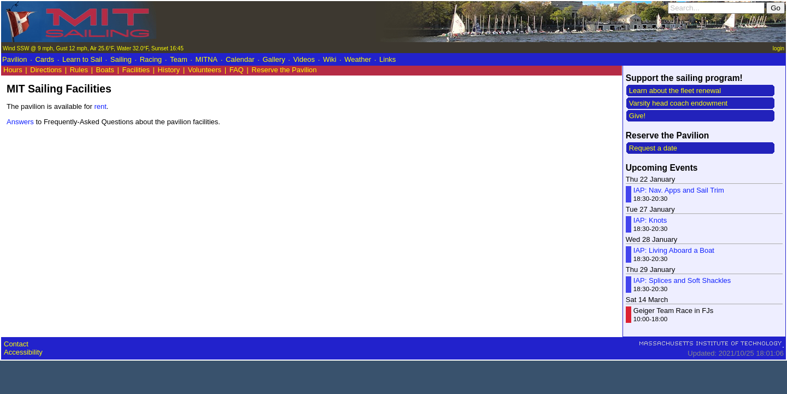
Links (387, 59)
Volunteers (204, 70)
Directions (46, 70)
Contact (16, 344)
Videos (304, 59)
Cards (44, 59)
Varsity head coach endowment (678, 103)
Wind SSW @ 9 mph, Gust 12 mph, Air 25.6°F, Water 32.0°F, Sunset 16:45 (93, 48)
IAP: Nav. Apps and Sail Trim (678, 190)
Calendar (240, 59)
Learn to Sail (82, 59)
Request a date (653, 148)
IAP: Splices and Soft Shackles (682, 280)
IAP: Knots (650, 220)
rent (100, 106)
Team (178, 59)
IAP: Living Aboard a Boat (673, 250)
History (169, 70)
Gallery (273, 59)
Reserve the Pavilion (283, 70)
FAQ (237, 70)
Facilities (136, 70)
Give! (637, 116)
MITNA (207, 59)
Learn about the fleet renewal (675, 90)
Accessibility (23, 352)
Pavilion (14, 59)
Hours (12, 70)
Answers (20, 122)
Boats (105, 70)
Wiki (330, 59)
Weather (357, 59)
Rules (79, 70)
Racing (151, 59)
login (778, 48)
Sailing (121, 59)
